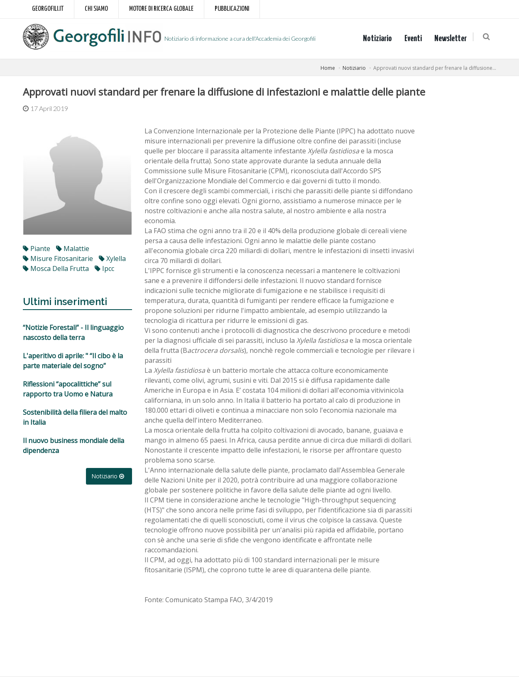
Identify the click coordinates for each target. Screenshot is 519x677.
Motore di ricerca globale (161, 8)
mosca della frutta (56, 268)
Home (328, 67)
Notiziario (379, 38)
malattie (72, 248)
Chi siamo (96, 8)
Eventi (415, 38)
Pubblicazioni (232, 8)
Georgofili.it (48, 8)
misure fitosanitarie (58, 258)
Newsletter (452, 38)
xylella (112, 258)
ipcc (104, 268)
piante (36, 248)
